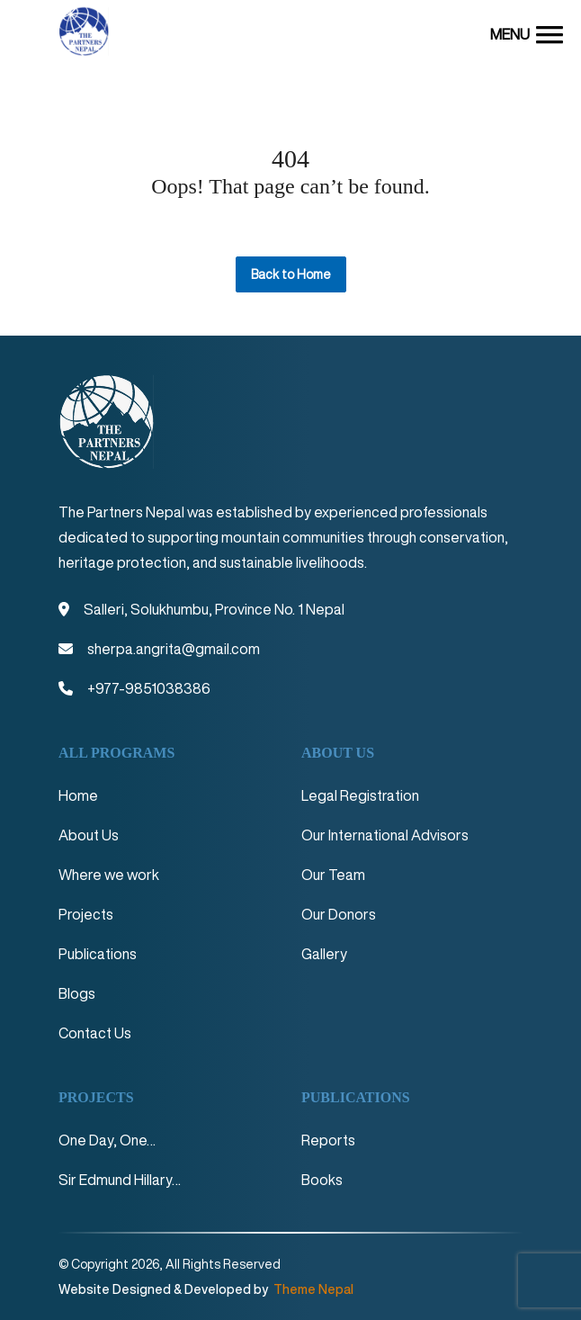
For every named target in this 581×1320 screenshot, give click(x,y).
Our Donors (338, 914)
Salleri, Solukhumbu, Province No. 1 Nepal (214, 609)
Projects (85, 914)
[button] (526, 33)
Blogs (76, 993)
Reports (328, 1140)
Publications (97, 954)
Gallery (324, 954)
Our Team (333, 874)
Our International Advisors (385, 835)
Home (78, 795)
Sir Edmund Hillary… (119, 1179)
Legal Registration (360, 795)
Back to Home (291, 274)
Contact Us (94, 1033)
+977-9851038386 (148, 688)
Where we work (108, 874)
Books (322, 1179)
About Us (88, 835)
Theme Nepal (312, 1289)
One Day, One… (107, 1140)
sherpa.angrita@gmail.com (173, 649)
